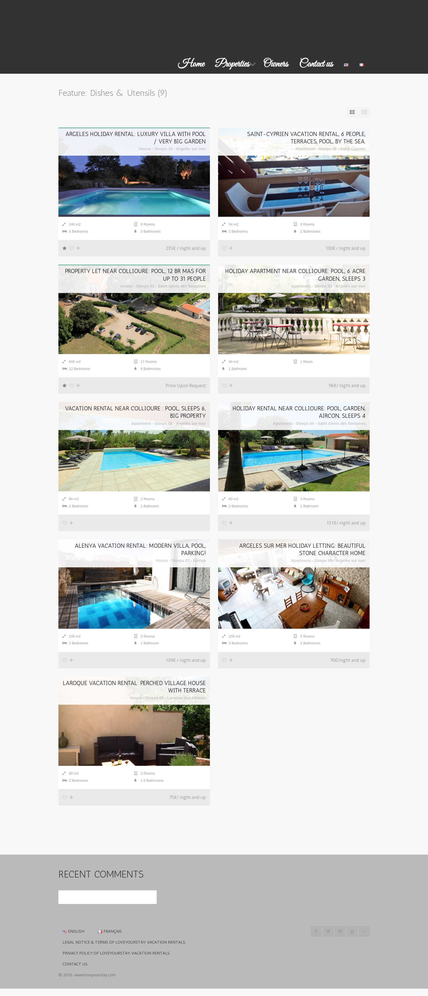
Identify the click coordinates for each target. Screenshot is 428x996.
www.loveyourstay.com (95, 982)
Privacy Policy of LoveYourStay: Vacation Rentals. (116, 960)
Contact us (316, 64)
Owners (275, 64)
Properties (232, 64)
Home (191, 64)
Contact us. (75, 971)
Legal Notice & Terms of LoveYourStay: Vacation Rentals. (124, 949)
